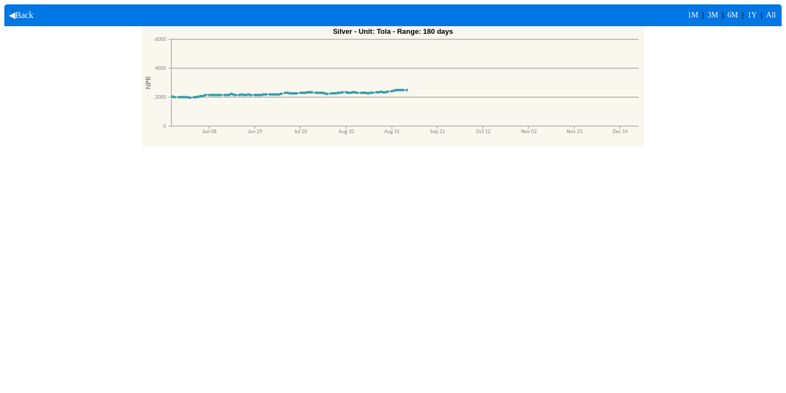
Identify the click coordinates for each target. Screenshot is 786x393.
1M (693, 15)
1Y (752, 15)
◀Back (18, 15)
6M (733, 15)
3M (712, 15)
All (771, 15)
